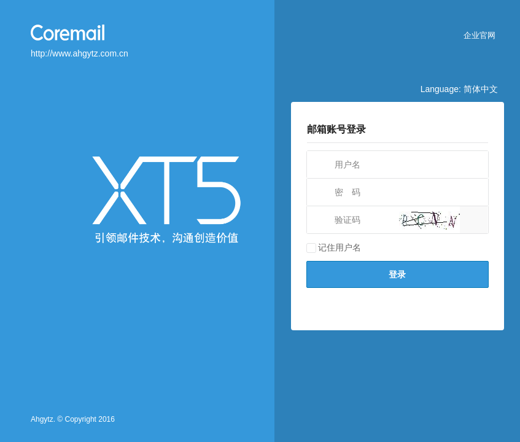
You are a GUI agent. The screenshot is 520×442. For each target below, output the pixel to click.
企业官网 (479, 35)
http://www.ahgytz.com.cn (79, 53)
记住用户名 (333, 247)
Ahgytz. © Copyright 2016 (73, 419)
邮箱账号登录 (336, 129)
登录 (397, 274)
